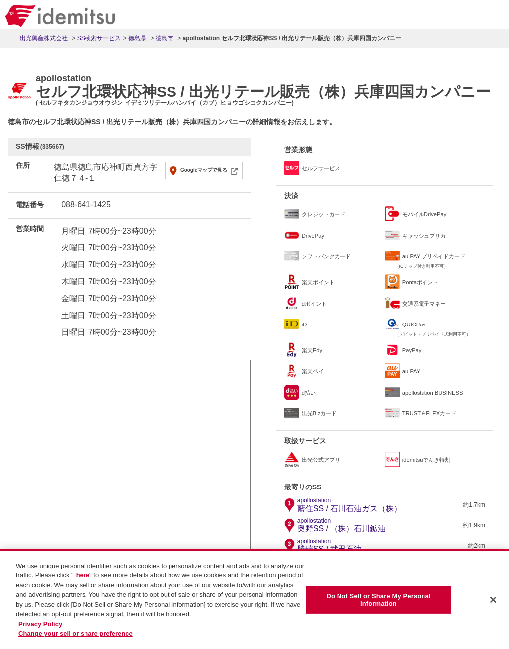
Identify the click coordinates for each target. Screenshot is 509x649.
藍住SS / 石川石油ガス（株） (349, 504)
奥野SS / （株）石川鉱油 (341, 525)
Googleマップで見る (203, 170)
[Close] (493, 604)
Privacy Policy (40, 629)
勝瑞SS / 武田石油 (329, 545)
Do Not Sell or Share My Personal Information (378, 604)
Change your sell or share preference (75, 638)
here (82, 580)
